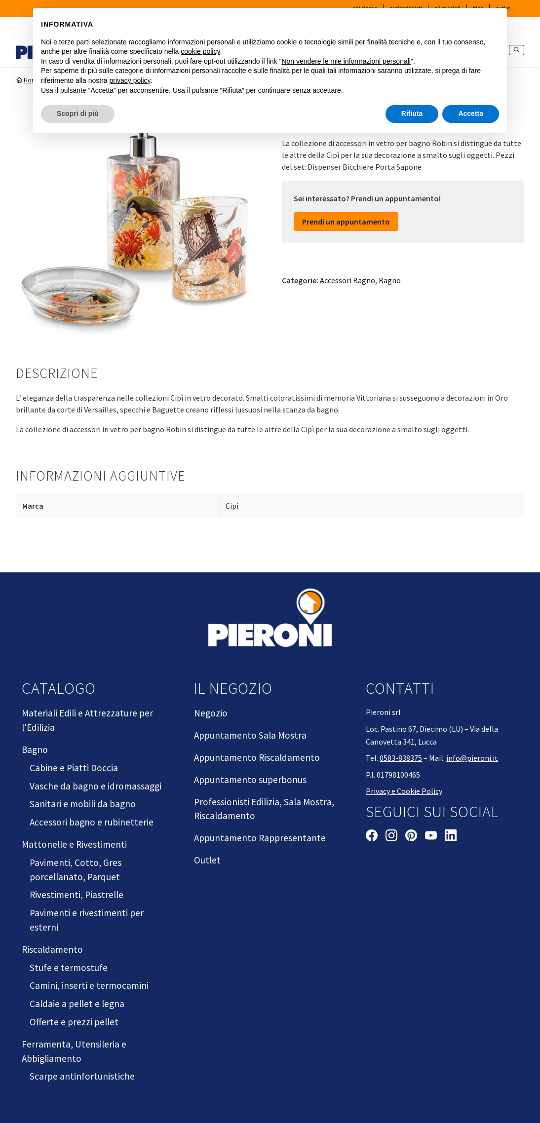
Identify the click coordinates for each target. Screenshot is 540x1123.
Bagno (390, 280)
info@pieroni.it (472, 758)
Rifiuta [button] (412, 113)
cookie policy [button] (200, 51)
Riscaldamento (52, 949)
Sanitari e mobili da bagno (83, 804)
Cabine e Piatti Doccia (74, 768)
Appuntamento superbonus (250, 780)
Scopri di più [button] (78, 113)
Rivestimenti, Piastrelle (76, 894)
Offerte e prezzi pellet (74, 1022)
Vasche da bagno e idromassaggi (95, 786)
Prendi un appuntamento (346, 221)
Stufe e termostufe (69, 967)
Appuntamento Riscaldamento (257, 757)
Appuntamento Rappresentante (260, 838)
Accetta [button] (470, 113)
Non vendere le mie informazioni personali (345, 61)
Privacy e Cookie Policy (404, 791)
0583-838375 (401, 758)
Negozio (211, 713)
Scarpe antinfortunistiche (82, 1076)
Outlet (207, 860)
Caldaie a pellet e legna (77, 1004)
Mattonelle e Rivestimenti (74, 844)
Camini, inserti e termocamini (89, 985)
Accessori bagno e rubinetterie (92, 822)
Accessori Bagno (347, 280)
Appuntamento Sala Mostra (250, 735)
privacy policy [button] (130, 80)
